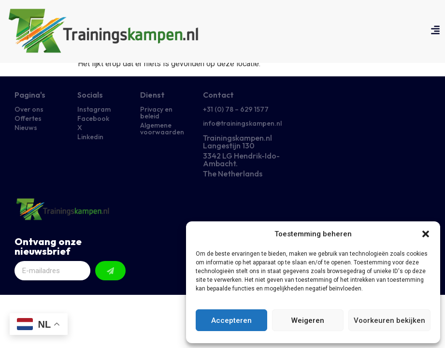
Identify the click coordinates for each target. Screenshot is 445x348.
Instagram (94, 109)
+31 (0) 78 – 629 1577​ (236, 109)
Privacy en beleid (156, 112)
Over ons (28, 109)
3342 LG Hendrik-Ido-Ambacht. (241, 159)
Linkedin (90, 136)
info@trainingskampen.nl (242, 123)
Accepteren (231, 320)
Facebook (93, 118)
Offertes (28, 118)
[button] (426, 234)
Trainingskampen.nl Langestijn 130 (237, 141)
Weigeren (307, 320)
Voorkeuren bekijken (389, 320)
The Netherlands (232, 173)
